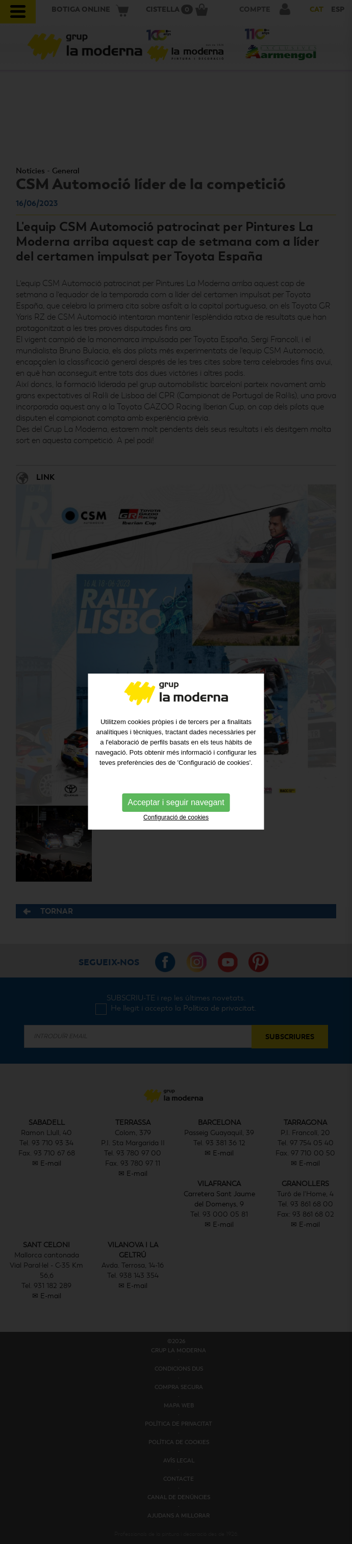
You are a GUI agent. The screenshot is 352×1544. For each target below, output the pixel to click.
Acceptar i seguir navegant (176, 792)
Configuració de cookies (176, 807)
